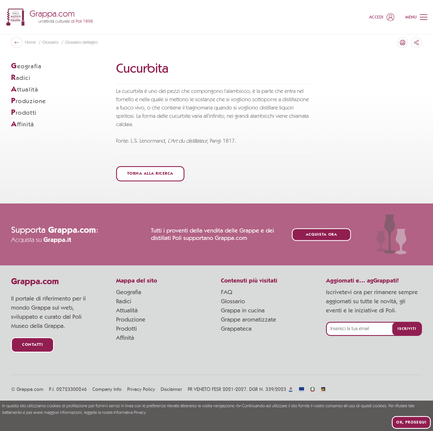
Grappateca (236, 329)
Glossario (233, 301)
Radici (123, 301)
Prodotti (126, 329)
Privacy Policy (141, 389)
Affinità (125, 338)
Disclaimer (171, 389)
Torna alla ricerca (150, 174)
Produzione (130, 320)
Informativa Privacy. (130, 413)
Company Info (107, 389)
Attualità (127, 310)
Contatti (32, 345)
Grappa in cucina (243, 310)
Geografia (128, 292)
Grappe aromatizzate (248, 320)
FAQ (226, 292)
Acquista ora (321, 235)
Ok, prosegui (411, 422)
